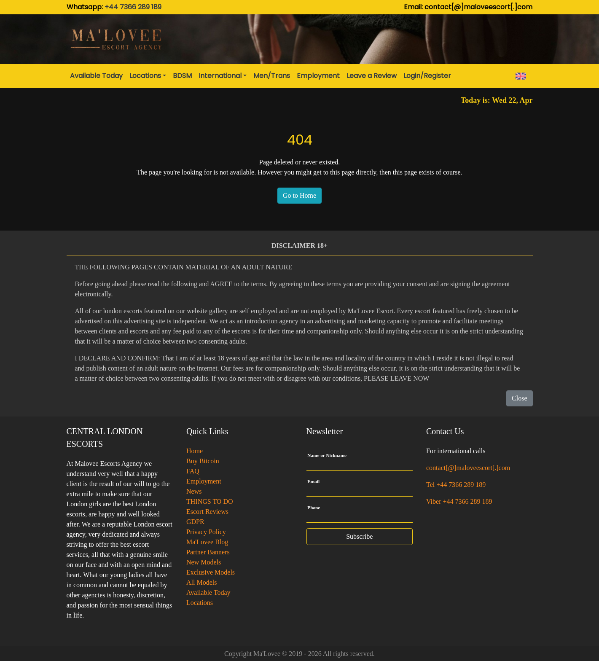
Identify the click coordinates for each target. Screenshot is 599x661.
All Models (201, 582)
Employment (203, 481)
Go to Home (299, 195)
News (193, 491)
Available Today (208, 592)
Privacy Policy (206, 531)
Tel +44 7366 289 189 (456, 484)
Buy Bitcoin (202, 461)
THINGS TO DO (209, 501)
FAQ (192, 471)
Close (519, 398)
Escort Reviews (207, 511)
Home (194, 450)
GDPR (195, 521)
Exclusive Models (210, 572)
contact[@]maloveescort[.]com (468, 467)
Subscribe (359, 536)
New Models (203, 562)
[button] (147, 75)
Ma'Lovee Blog (207, 541)
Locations (199, 602)
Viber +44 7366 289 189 (459, 501)
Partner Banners (208, 552)
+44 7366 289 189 (133, 7)
